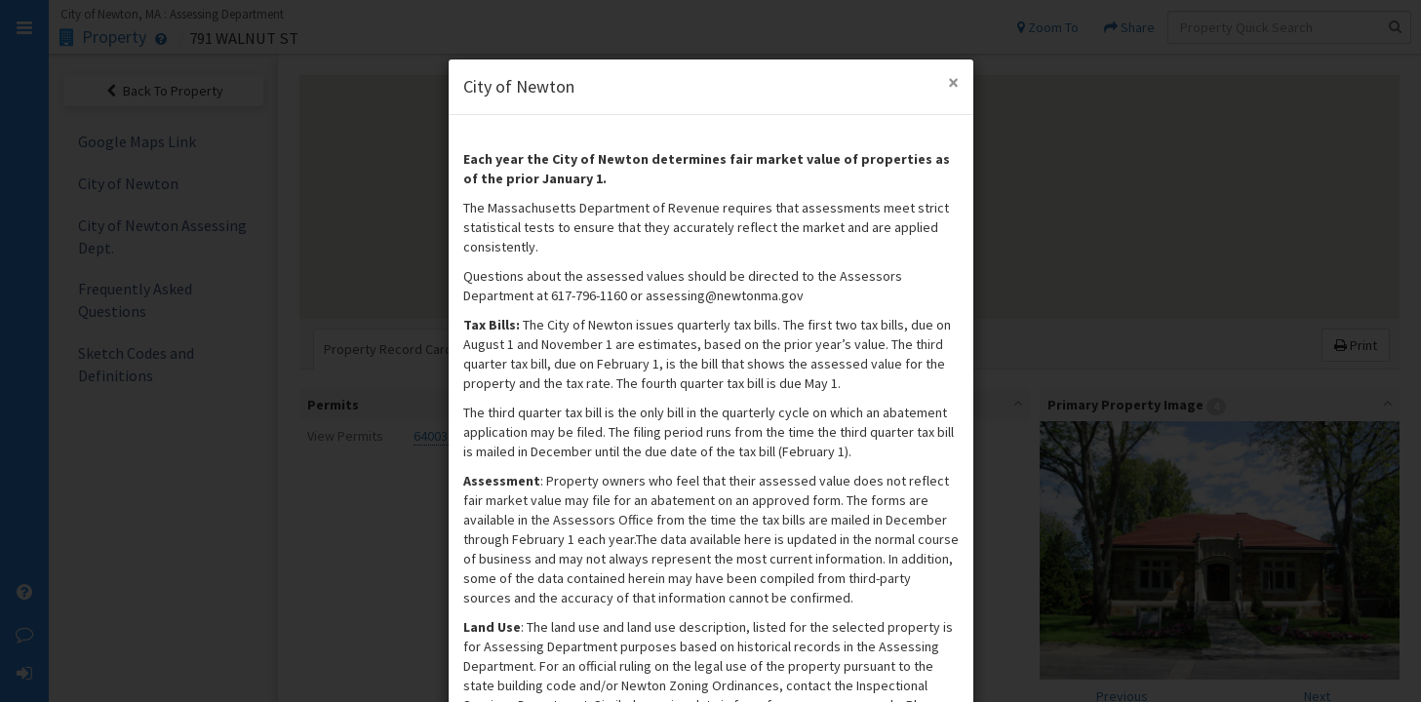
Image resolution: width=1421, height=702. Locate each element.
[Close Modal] (953, 82)
